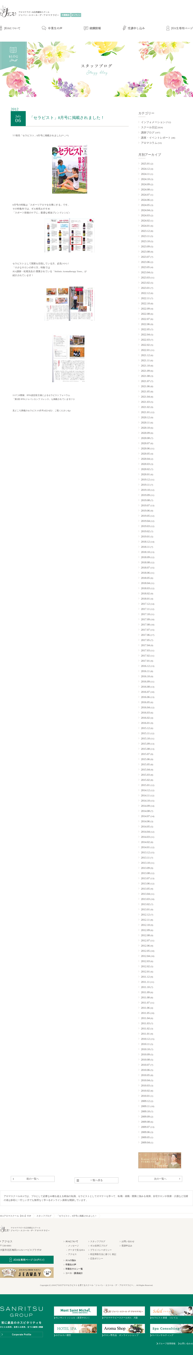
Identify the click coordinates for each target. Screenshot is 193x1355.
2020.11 (145, 422)
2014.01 (145, 847)
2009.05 (145, 1137)
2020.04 (145, 458)
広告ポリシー (96, 1258)
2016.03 (145, 712)
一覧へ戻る (96, 1180)
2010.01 (145, 1095)
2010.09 (145, 1054)
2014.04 (145, 831)
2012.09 (145, 930)
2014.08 (145, 811)
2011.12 (145, 976)
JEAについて (71, 1241)
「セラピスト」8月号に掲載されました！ (77, 1216)
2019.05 (145, 515)
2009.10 (145, 1111)
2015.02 (145, 779)
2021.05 (145, 391)
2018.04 (145, 583)
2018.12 (145, 541)
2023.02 (145, 282)
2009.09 (145, 1116)
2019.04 (145, 521)
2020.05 (145, 453)
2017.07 (145, 629)
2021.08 (145, 376)
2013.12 (145, 852)
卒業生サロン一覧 (74, 1269)
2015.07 (145, 754)
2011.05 (145, 1013)
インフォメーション (153, 122)
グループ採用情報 (167, 1343)
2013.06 (145, 883)
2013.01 (145, 909)
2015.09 (145, 743)
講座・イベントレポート (156, 137)
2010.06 (145, 1070)
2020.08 (145, 438)
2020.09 (145, 432)
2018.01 (145, 598)
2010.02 (145, 1090)
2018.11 (145, 546)
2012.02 (145, 966)
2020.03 (145, 464)
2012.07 (145, 940)
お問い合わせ (128, 1241)
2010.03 (145, 1085)
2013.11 (145, 857)
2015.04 (145, 769)
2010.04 (145, 1080)
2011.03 (145, 1023)
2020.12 (145, 417)
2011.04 (145, 1018)
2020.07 (145, 443)
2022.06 (145, 324)
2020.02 (145, 469)
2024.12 (145, 168)
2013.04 (145, 893)
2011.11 (145, 981)
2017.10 (145, 614)
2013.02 (145, 904)
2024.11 (145, 174)
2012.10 (145, 925)
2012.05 (145, 950)
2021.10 (145, 365)
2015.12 (145, 728)
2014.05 (145, 826)
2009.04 (145, 1142)
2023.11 (145, 236)
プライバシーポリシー (101, 1250)
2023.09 (145, 246)
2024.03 (145, 215)
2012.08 (145, 935)
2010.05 (145, 1075)
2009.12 (145, 1101)
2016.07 (145, 691)
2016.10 (145, 676)
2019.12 (145, 479)
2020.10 (145, 427)
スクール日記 (149, 127)
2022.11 (145, 298)
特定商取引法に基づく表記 (103, 1254)
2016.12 (145, 666)
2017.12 (145, 603)
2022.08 (145, 313)
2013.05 (145, 888)
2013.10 (145, 862)
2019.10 (145, 489)
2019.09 (145, 495)
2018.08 (145, 562)
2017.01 (145, 660)
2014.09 (145, 805)
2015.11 (145, 733)
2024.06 (145, 199)
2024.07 (145, 194)
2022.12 (145, 293)
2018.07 (145, 567)
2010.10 (145, 1049)
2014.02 (145, 842)
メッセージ (73, 1245)
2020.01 (145, 474)
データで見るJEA (76, 1250)
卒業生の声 (70, 1264)
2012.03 (145, 961)
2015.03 (145, 774)
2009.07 (145, 1127)
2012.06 (145, 945)
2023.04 (145, 272)
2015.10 (145, 738)
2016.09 (145, 681)
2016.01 (145, 723)
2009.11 (145, 1106)
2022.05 (145, 329)
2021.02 (145, 407)
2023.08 (145, 251)
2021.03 (145, 401)
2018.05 (145, 578)
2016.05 (145, 702)
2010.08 (145, 1059)
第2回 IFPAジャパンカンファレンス (32, 399)
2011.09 (145, 992)
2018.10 (145, 552)
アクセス (72, 1254)
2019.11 (145, 484)
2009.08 (145, 1121)
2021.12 (145, 355)
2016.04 (145, 707)
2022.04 (145, 334)
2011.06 (145, 1007)
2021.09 (145, 370)
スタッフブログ (44, 1216)
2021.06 (145, 386)
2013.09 (145, 868)
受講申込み (127, 1245)
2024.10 (145, 179)
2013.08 (145, 873)
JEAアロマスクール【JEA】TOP (15, 1216)
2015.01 (145, 785)
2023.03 (145, 277)
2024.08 (145, 189)
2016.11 (145, 671)
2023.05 (145, 267)
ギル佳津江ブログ (99, 1245)
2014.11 (145, 795)
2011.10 (145, 987)
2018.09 (145, 557)
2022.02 (145, 344)
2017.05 (145, 640)
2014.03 (145, 836)
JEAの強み (70, 1260)
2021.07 (145, 381)
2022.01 (145, 350)
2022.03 (145, 339)
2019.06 (145, 510)
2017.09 (145, 619)
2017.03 (145, 650)
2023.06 (145, 262)
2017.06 (145, 634)
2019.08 (145, 500)
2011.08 (145, 997)
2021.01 (145, 412)
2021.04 (145, 396)
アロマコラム (149, 142)
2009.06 (145, 1132)
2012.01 (145, 971)
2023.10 (145, 241)
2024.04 (145, 210)
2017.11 (145, 609)
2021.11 (145, 360)
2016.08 (145, 686)
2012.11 (145, 919)
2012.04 (145, 956)
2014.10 (145, 800)
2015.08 (145, 748)
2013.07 (145, 878)
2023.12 (145, 230)
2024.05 (145, 205)
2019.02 (145, 531)
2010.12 (145, 1038)
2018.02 (145, 593)
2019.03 (145, 526)
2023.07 (145, 256)
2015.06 (145, 759)
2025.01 (145, 163)
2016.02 (145, 717)
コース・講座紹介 (74, 1273)
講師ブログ (148, 132)
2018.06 (145, 572)
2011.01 (145, 1033)
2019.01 (145, 536)
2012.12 (145, 914)
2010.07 (145, 1064)
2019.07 (145, 505)
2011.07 (145, 1002)
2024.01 (145, 225)
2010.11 (145, 1044)
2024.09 (145, 184)
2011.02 (145, 1028)
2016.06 (145, 697)
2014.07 (145, 816)
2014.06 (145, 821)
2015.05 (145, 764)
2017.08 (145, 624)
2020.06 (145, 448)
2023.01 (145, 287)
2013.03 (145, 899)
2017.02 (145, 655)
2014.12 (145, 790)
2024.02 (145, 220)
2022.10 (145, 303)
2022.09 (145, 308)
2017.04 (145, 645)
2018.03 (145, 588)
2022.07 (145, 319)
